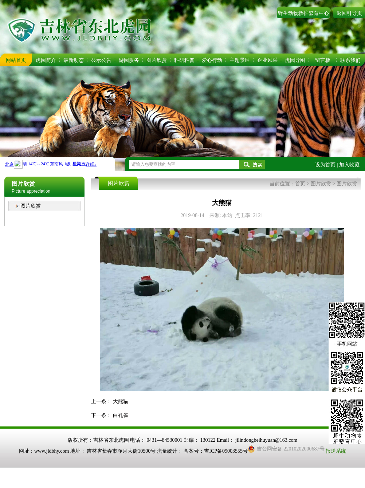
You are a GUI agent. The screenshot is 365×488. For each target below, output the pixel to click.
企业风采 (267, 60)
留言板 (322, 60)
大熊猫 (120, 401)
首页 (300, 183)
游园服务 (129, 60)
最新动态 (73, 60)
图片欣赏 (156, 60)
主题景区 (239, 60)
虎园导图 (295, 60)
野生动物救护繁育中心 (303, 13)
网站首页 (16, 60)
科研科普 (184, 60)
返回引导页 (349, 13)
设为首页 (325, 165)
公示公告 (101, 60)
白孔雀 (120, 415)
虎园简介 (46, 60)
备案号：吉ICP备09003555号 (216, 451)
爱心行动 (212, 60)
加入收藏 (349, 165)
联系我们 (350, 60)
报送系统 (336, 451)
